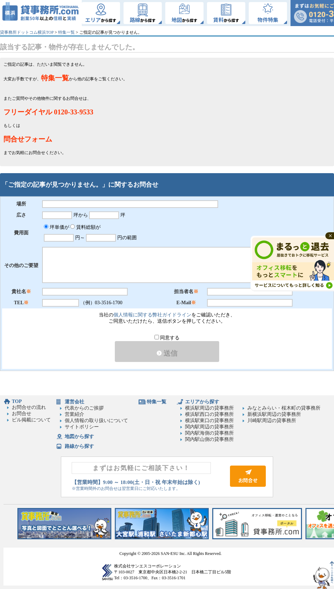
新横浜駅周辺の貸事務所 (274, 414)
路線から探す (79, 446)
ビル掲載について (31, 419)
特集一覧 (66, 32)
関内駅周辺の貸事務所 (209, 426)
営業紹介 (74, 414)
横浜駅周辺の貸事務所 (209, 408)
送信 (167, 353)
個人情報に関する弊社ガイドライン (152, 314)
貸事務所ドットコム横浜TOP (27, 32)
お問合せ (21, 413)
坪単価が (56, 227)
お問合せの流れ (29, 407)
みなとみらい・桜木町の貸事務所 (283, 408)
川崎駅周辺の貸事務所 (271, 420)
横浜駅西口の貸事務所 (209, 414)
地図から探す (79, 436)
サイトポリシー (82, 426)
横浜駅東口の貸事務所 (209, 420)
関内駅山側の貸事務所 (209, 439)
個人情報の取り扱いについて (96, 420)
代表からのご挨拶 (84, 408)
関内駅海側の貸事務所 (209, 433)
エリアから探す (202, 401)
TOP (17, 401)
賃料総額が (85, 227)
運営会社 (74, 401)
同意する (167, 337)
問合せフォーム (27, 139)
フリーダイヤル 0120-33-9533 (48, 112)
